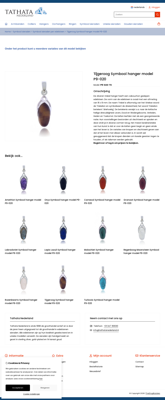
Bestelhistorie (96, 366)
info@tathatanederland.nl (106, 330)
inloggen (154, 7)
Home (8, 31)
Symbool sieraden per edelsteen (48, 31)
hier (41, 378)
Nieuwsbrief (95, 371)
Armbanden (17, 24)
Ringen (72, 24)
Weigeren (45, 387)
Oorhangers (58, 24)
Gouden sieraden (133, 24)
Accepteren (17, 387)
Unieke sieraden (111, 24)
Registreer (99, 143)
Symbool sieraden (90, 24)
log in (111, 143)
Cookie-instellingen (31, 394)
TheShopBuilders (153, 393)
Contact (139, 361)
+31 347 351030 (111, 326)
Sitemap (139, 366)
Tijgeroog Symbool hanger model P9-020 (87, 31)
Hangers (44, 24)
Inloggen (94, 361)
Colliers (32, 24)
